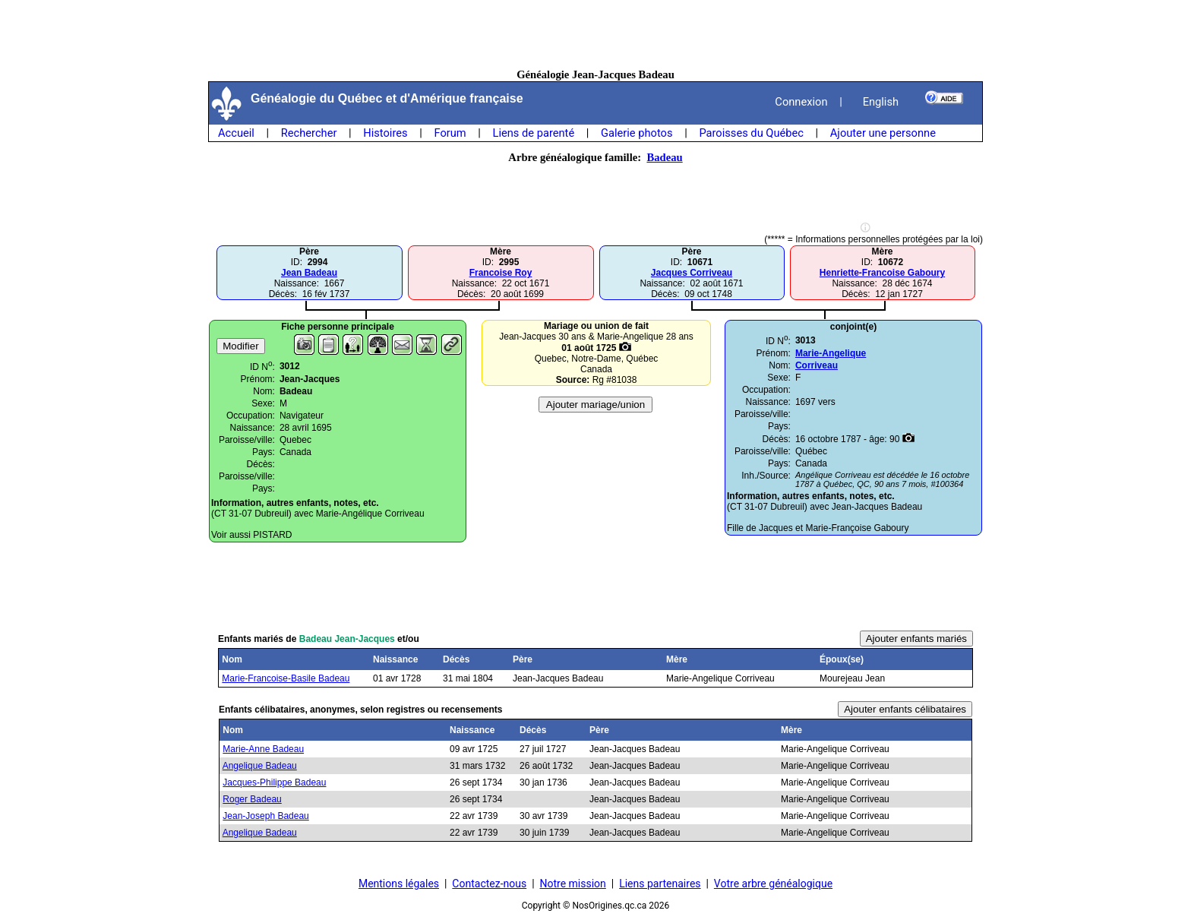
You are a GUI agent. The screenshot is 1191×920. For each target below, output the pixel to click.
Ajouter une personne (883, 133)
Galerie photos (636, 133)
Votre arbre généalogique (773, 883)
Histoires (385, 133)
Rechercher (309, 133)
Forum (450, 133)
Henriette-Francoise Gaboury (882, 272)
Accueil (236, 133)
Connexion (801, 102)
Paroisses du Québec (751, 133)
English (881, 102)
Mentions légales (399, 883)
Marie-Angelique (830, 353)
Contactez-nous (489, 883)
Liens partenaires (659, 883)
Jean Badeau (309, 272)
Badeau (664, 157)
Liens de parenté (534, 133)
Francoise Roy (500, 272)
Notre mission (573, 883)
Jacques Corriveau (691, 272)
